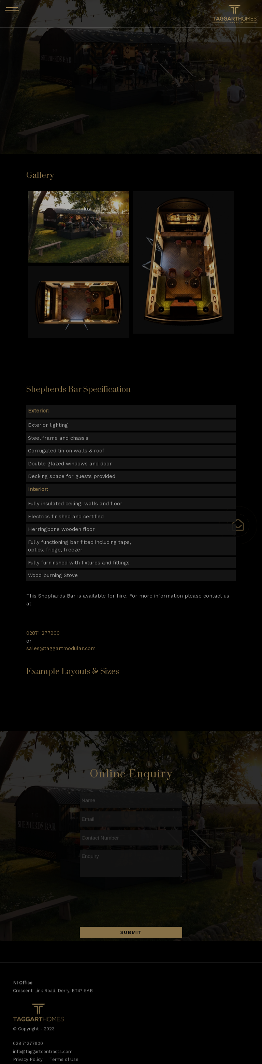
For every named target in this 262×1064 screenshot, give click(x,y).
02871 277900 (43, 794)
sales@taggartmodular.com (61, 809)
